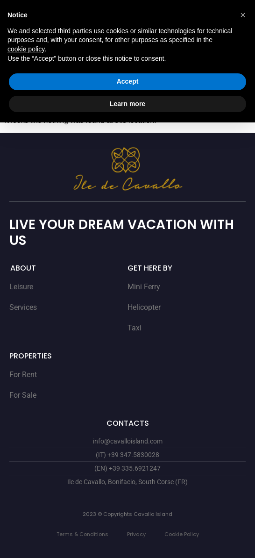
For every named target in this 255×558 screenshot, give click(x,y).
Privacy (136, 534)
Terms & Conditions (82, 534)
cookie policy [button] (25, 49)
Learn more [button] (127, 103)
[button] (242, 14)
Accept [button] (128, 81)
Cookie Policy (181, 534)
